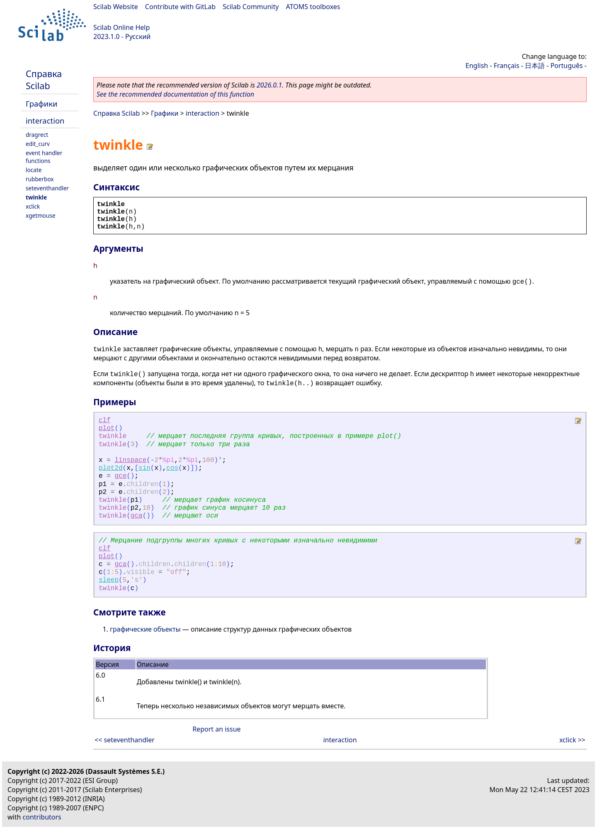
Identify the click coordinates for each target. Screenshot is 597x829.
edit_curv (38, 144)
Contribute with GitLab (180, 6)
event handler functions (44, 157)
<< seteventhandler (125, 739)
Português (567, 65)
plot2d (111, 468)
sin (144, 468)
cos (172, 468)
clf (105, 420)
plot (106, 428)
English (477, 65)
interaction (45, 120)
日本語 (535, 65)
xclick (33, 206)
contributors (42, 817)
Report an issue (216, 729)
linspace (130, 460)
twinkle (36, 197)
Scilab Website (115, 6)
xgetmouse (41, 215)
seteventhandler (47, 188)
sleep (109, 580)
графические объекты (145, 629)
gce (120, 476)
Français (506, 65)
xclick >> (572, 739)
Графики (41, 103)
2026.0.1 (269, 85)
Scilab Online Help (121, 27)
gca (137, 516)
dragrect (37, 135)
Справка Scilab (44, 80)
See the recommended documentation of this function (175, 94)
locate (33, 170)
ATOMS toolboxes (313, 6)
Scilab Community (251, 6)
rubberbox (40, 179)
